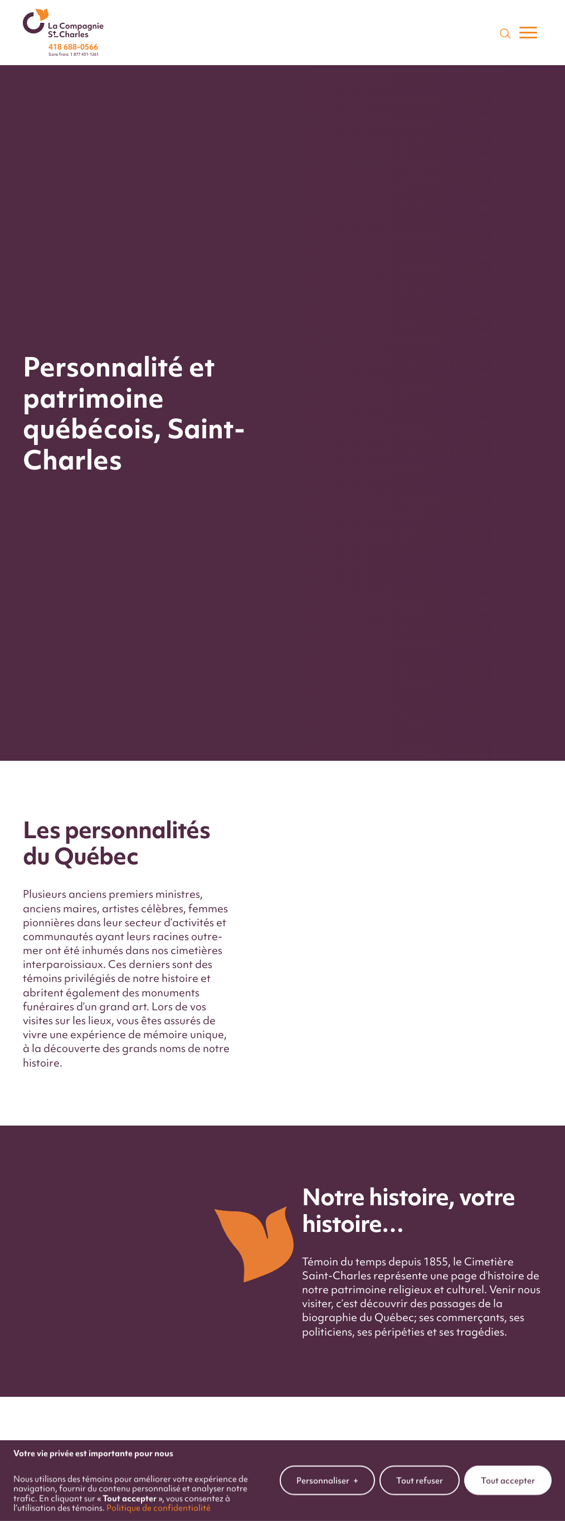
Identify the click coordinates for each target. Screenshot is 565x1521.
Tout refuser (419, 1473)
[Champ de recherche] (504, 32)
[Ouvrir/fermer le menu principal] (528, 33)
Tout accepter (508, 1473)
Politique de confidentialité (158, 1500)
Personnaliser (327, 1473)
